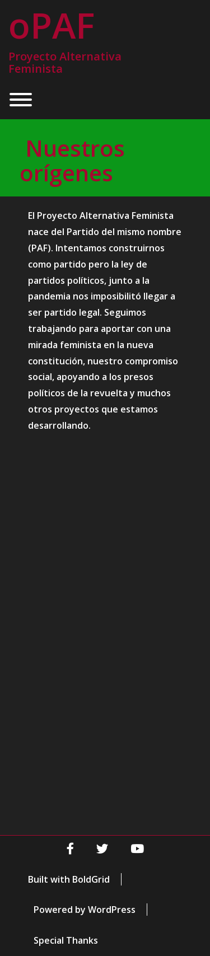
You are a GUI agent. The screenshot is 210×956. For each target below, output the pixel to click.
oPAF (51, 25)
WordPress (112, 909)
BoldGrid (91, 879)
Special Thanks (66, 940)
